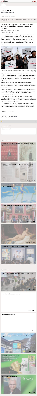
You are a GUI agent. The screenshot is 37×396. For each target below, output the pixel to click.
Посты (2, 16)
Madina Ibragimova (7, 10)
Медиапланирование (10, 111)
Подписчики (7, 16)
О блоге (13, 16)
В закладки (14, 116)
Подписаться (4, 12)
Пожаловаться (10, 12)
